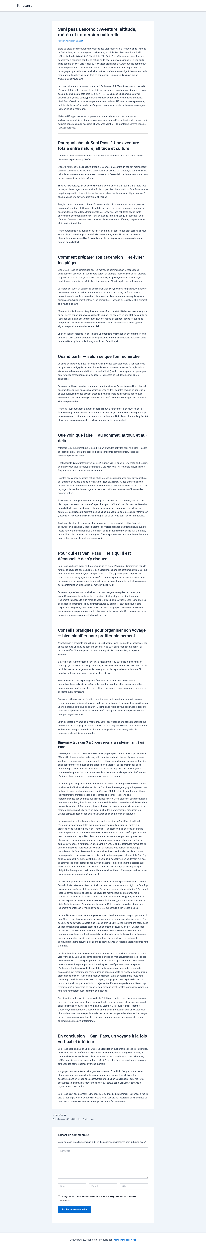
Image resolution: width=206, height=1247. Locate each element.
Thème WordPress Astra (124, 1239)
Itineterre (24, 5)
